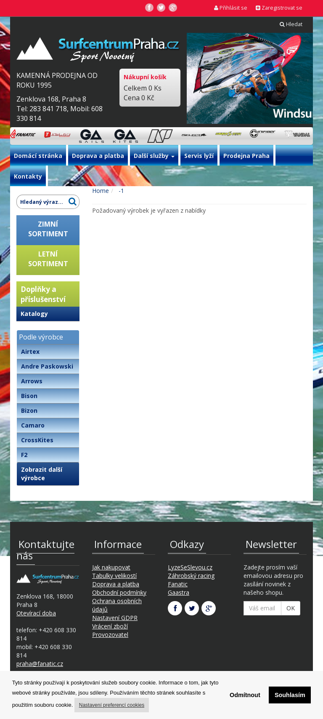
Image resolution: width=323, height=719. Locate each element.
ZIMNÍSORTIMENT (48, 228)
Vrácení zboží (110, 626)
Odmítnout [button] (245, 695)
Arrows (31, 381)
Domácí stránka (38, 156)
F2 (24, 455)
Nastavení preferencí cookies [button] (111, 705)
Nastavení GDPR (115, 618)
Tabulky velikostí (114, 576)
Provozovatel (110, 635)
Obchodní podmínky (119, 592)
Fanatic (178, 584)
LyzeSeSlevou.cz (190, 567)
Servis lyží (199, 156)
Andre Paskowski (47, 366)
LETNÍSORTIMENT (48, 258)
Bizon (29, 410)
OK (290, 608)
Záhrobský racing (191, 576)
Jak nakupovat (111, 567)
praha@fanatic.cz (39, 664)
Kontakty (28, 176)
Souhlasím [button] (290, 695)
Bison (29, 396)
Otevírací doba (36, 613)
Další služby (154, 156)
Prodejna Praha (246, 156)
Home (100, 191)
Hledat (291, 24)
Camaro (33, 425)
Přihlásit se (230, 7)
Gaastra (178, 592)
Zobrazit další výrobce (41, 473)
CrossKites (37, 440)
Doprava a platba (98, 156)
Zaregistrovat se (279, 7)
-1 (120, 191)
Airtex (30, 351)
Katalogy (34, 314)
